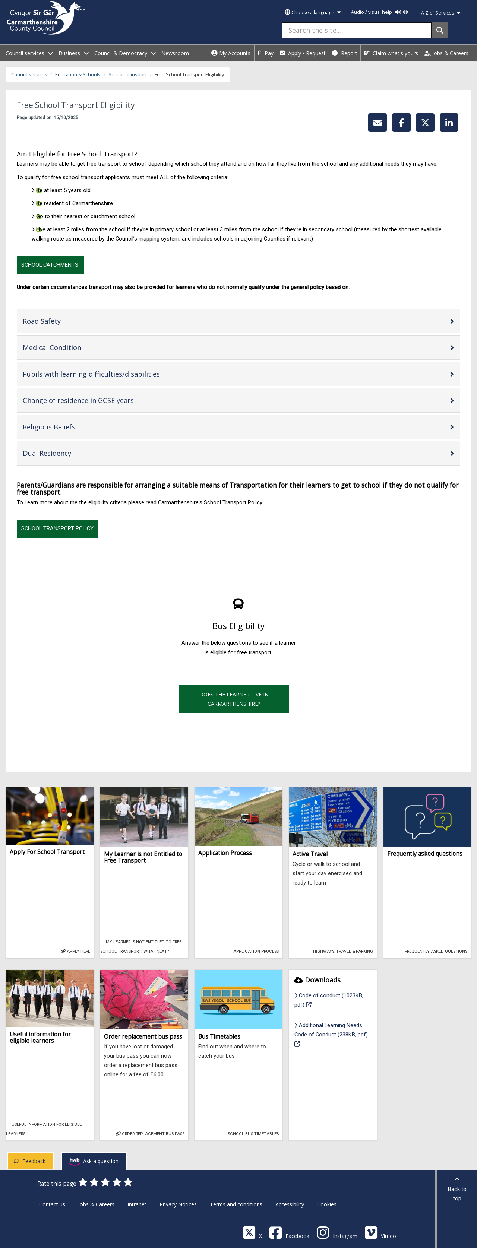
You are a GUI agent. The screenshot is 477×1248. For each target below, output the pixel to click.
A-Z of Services (440, 13)
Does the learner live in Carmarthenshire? (234, 699)
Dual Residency (71, 453)
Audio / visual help (379, 12)
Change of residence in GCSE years (102, 400)
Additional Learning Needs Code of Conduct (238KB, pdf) (331, 1034)
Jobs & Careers (446, 53)
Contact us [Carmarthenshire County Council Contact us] (52, 1204)
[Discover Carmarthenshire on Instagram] (337, 1232)
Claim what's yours (391, 53)
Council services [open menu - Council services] (29, 53)
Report (344, 53)
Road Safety (65, 321)
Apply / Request (303, 53)
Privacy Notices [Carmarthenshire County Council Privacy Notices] (178, 1204)
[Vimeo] (380, 1232)
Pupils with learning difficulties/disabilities (115, 373)
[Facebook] (289, 1232)
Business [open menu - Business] (74, 53)
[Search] (440, 30)
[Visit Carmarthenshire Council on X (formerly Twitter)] (252, 1232)
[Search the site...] (357, 30)
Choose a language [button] (313, 12)
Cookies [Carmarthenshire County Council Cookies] (327, 1204)
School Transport (127, 75)
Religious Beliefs (73, 426)
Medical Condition (76, 347)
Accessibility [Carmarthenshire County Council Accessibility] (289, 1204)
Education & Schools (78, 75)
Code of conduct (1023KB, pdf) (328, 1000)
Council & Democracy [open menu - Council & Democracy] (125, 53)
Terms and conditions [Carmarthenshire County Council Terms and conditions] (236, 1204)
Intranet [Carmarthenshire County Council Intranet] (136, 1204)
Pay (266, 53)
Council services (29, 75)
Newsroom (175, 53)
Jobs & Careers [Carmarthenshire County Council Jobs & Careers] (96, 1204)
